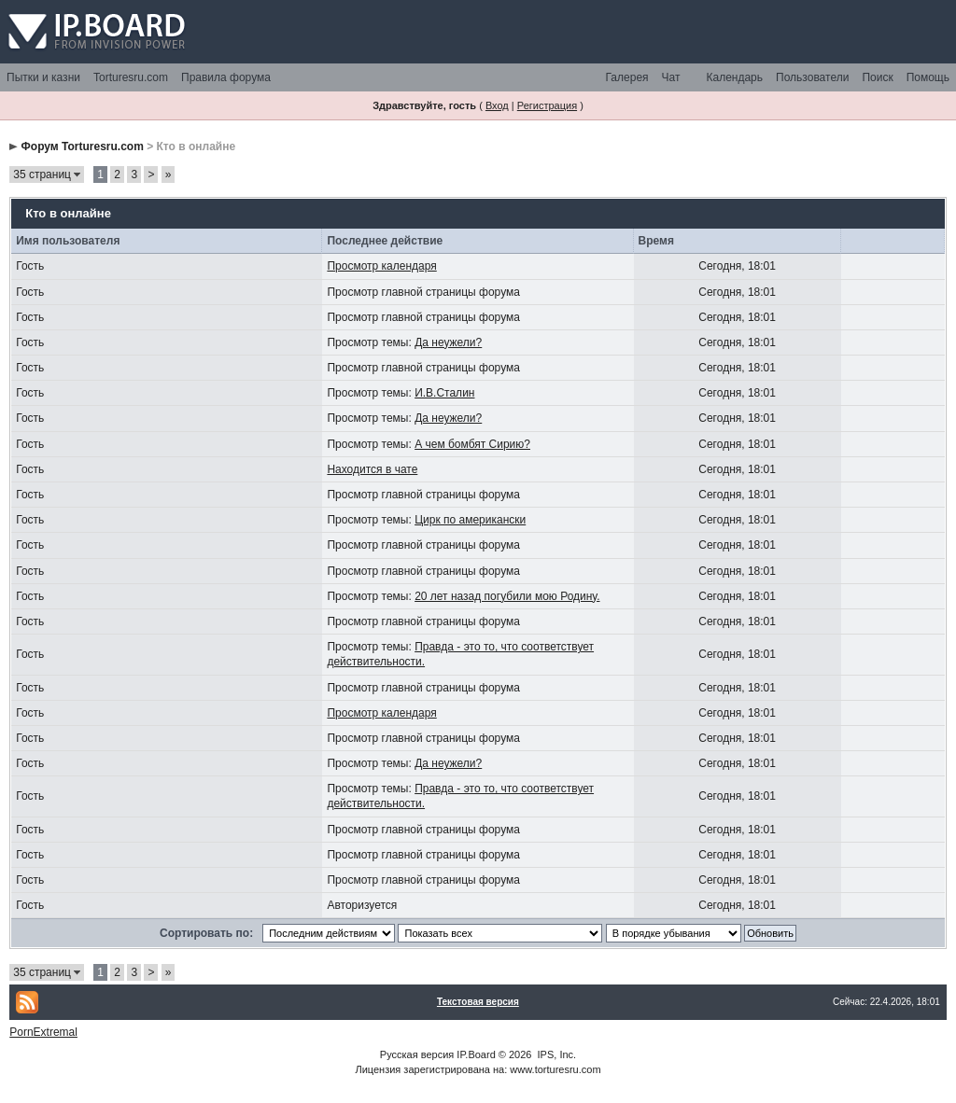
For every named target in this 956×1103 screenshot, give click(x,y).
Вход (497, 105)
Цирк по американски (470, 519)
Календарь (734, 77)
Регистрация (547, 105)
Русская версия (417, 1054)
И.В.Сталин (444, 392)
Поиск (877, 77)
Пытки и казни (43, 77)
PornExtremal (43, 1032)
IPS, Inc (556, 1054)
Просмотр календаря (381, 265)
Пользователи (812, 77)
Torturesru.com (130, 77)
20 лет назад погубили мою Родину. (507, 596)
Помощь (928, 77)
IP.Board (476, 1054)
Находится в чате (372, 469)
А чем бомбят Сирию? (472, 444)
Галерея (627, 77)
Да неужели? (448, 342)
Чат (671, 77)
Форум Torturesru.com (82, 146)
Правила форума (226, 77)
